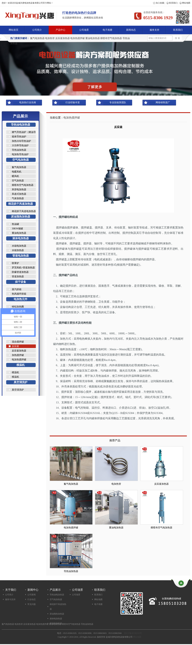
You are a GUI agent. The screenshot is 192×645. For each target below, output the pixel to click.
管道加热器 (18, 276)
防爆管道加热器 (20, 272)
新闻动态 (131, 30)
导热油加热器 (19, 150)
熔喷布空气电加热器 (111, 38)
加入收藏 (160, 3)
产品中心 (60, 30)
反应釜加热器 (62, 38)
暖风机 (15, 176)
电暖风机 (16, 171)
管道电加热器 (20, 255)
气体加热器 (18, 198)
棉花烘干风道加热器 (20, 203)
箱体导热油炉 (19, 136)
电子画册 (107, 30)
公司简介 (37, 30)
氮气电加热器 (37, 38)
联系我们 (173, 3)
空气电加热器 (20, 159)
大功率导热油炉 (20, 145)
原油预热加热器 (20, 216)
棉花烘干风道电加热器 (24, 211)
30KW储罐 (17, 228)
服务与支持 (10, 599)
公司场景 (84, 30)
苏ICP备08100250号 (133, 633)
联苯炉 (15, 263)
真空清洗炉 (20, 382)
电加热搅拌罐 (77, 38)
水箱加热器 (18, 250)
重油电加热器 (92, 38)
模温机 (20, 364)
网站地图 (186, 3)
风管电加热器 (19, 189)
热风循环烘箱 (19, 294)
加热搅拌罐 (18, 355)
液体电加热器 (20, 238)
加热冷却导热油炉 (21, 141)
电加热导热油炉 (20, 154)
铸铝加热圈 (18, 306)
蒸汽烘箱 (16, 289)
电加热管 (50, 38)
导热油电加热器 (20, 124)
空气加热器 (18, 180)
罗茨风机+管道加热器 (23, 267)
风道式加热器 (19, 194)
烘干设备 (20, 281)
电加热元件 (20, 299)
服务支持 (154, 30)
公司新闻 (31, 594)
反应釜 (15, 346)
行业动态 (31, 599)
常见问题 (31, 604)
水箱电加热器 (19, 246)
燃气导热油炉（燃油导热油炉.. (24, 132)
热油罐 (15, 224)
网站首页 (13, 30)
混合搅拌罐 (18, 341)
